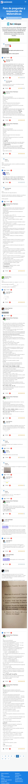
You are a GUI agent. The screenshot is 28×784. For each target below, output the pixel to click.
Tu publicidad (18, 778)
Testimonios (18, 775)
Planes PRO (4, 781)
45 (2, 758)
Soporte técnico (19, 781)
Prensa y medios (5, 783)
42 (17, 756)
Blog (2, 775)
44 (23, 756)
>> (8, 758)
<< (2, 756)
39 (8, 756)
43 (20, 756)
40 (11, 756)
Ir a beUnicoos (14, 40)
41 (14, 756)
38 (5, 756)
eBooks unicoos (19, 780)
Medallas (17, 773)
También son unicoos (6, 780)
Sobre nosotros (5, 773)
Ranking (17, 776)
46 (5, 758)
